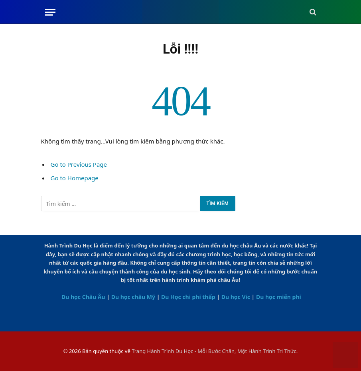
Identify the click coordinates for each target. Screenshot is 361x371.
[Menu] (50, 12)
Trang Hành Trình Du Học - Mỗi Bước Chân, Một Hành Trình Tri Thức (214, 351)
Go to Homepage (75, 178)
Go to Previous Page (79, 164)
